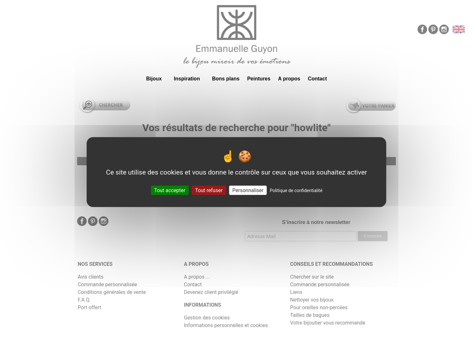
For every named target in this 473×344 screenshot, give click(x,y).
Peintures (258, 78)
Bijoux (154, 78)
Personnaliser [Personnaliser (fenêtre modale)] (248, 190)
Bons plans (225, 78)
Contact (317, 78)
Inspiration (187, 78)
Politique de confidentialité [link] (296, 190)
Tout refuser (208, 190)
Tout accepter (169, 190)
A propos (289, 78)
